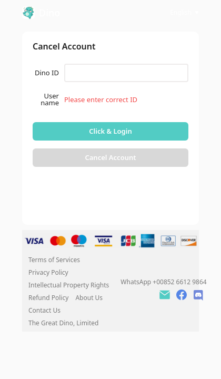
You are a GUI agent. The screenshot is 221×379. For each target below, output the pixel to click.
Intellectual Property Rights (68, 285)
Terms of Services (54, 259)
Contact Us (44, 310)
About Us (89, 297)
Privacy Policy (48, 272)
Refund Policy (49, 297)
